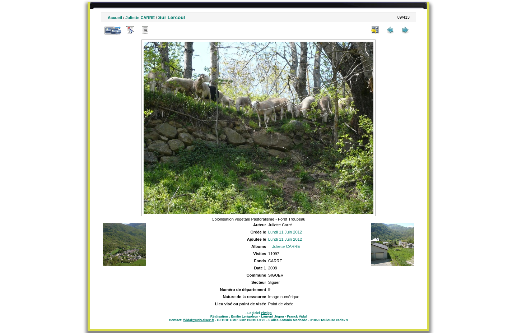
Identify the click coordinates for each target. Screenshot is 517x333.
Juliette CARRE (140, 17)
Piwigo (266, 313)
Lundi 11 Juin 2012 (285, 232)
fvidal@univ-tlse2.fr (198, 320)
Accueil (115, 17)
